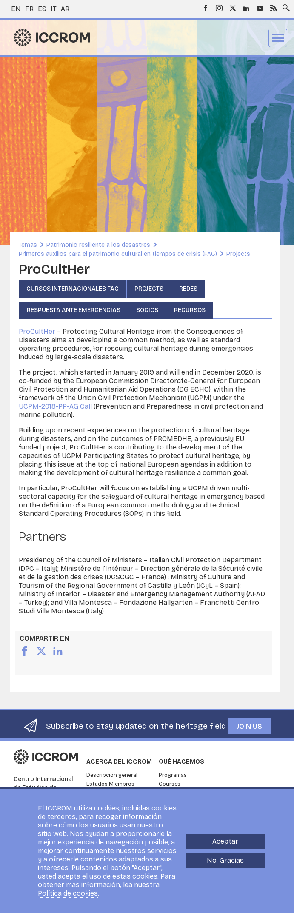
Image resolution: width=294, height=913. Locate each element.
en (16, 9)
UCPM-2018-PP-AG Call (55, 406)
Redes (188, 288)
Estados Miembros (110, 784)
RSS (273, 8)
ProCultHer (37, 331)
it (54, 9)
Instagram (219, 8)
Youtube (260, 8)
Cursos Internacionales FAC (72, 288)
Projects (238, 254)
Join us (249, 726)
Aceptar (225, 841)
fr (29, 9)
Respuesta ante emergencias (73, 310)
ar (65, 9)
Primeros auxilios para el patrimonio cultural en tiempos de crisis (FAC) (118, 254)
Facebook (205, 8)
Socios (147, 310)
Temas (28, 245)
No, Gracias (225, 860)
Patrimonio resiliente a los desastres (98, 245)
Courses (169, 784)
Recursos (190, 310)
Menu (277, 38)
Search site (284, 5)
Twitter (232, 8)
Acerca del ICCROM (119, 761)
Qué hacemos (181, 761)
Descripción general (111, 775)
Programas (173, 775)
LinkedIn (246, 8)
